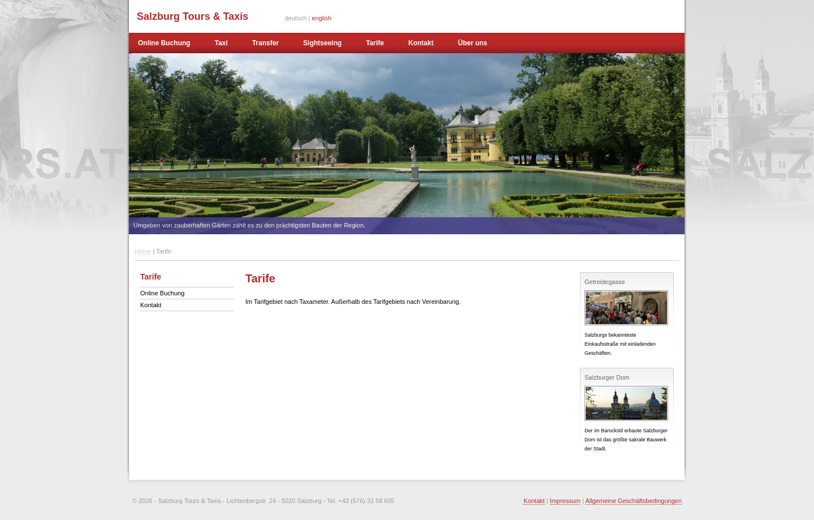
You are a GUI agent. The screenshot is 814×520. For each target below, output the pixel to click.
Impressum (565, 500)
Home (143, 251)
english (322, 18)
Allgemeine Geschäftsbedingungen (633, 500)
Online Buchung (164, 43)
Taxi (221, 43)
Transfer (265, 43)
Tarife (375, 43)
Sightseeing (322, 43)
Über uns (472, 43)
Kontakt (421, 43)
